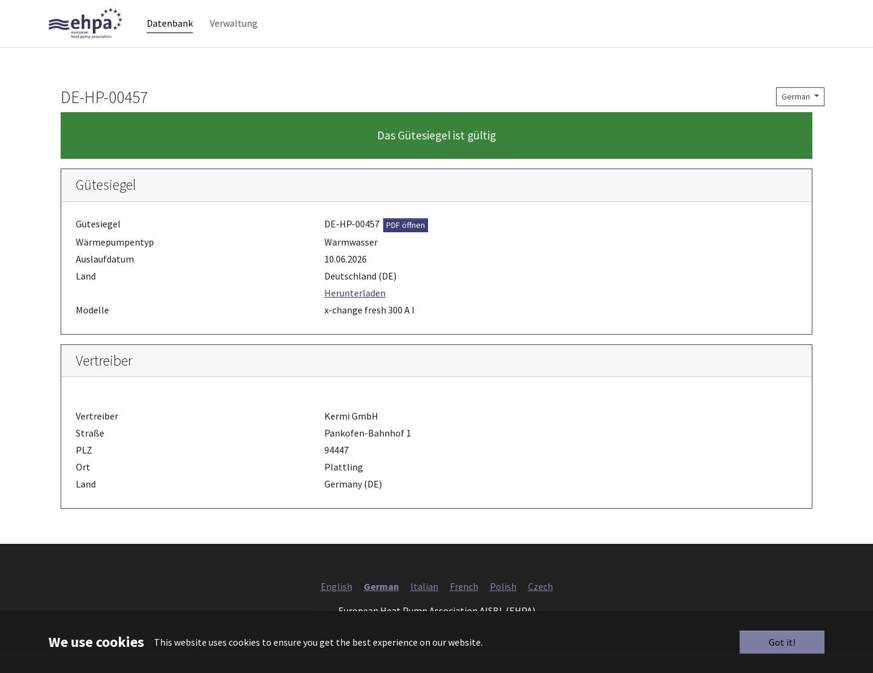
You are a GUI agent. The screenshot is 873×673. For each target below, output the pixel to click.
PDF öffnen (405, 244)
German (796, 115)
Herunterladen (355, 312)
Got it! (782, 642)
